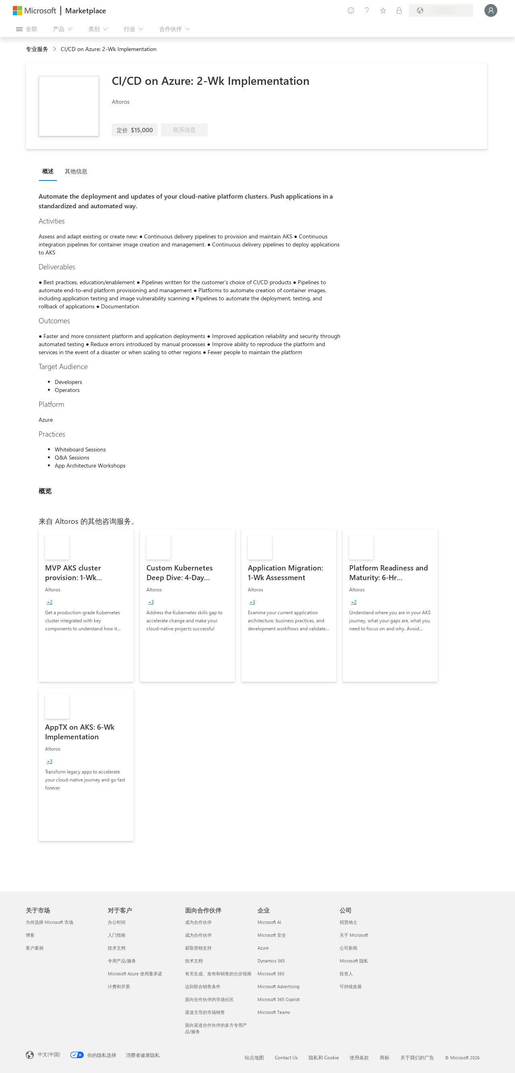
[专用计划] (399, 10)
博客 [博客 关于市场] (30, 935)
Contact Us (286, 1057)
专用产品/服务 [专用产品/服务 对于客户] (122, 961)
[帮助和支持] (366, 10)
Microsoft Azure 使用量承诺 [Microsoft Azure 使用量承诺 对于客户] (135, 973)
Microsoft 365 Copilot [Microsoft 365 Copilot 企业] (279, 999)
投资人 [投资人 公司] (346, 973)
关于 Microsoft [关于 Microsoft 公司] (354, 935)
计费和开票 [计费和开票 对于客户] (119, 986)
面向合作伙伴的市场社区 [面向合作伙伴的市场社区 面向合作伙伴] (209, 999)
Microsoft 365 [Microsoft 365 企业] (271, 973)
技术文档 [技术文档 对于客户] (117, 948)
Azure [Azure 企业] (263, 948)
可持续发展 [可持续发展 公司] (351, 986)
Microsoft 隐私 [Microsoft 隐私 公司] (354, 961)
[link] (86, 605)
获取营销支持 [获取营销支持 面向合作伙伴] (198, 948)
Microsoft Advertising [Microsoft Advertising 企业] (278, 986)
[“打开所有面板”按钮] (26, 29)
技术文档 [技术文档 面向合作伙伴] (194, 961)
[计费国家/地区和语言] (441, 10)
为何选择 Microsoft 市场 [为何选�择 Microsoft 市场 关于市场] (49, 922)
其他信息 (76, 171)
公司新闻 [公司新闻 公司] (348, 948)
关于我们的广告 (417, 1057)
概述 (48, 171)
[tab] (50, 171)
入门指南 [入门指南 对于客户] (117, 935)
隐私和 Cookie (324, 1057)
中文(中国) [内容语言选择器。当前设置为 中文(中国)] (49, 1054)
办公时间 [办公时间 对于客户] (117, 922)
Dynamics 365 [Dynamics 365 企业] (271, 961)
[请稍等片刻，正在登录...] (491, 10)
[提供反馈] (350, 10)
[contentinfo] (55, 49)
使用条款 (359, 1057)
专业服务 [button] (37, 49)
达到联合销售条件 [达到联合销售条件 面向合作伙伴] (202, 986)
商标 (384, 1057)
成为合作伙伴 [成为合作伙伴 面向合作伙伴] (198, 922)
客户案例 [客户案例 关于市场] (34, 948)
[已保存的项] (383, 10)
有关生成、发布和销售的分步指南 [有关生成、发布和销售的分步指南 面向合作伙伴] (218, 973)
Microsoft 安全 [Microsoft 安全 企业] (272, 935)
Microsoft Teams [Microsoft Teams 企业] (274, 1012)
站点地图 (254, 1057)
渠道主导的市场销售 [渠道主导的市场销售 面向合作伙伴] (205, 1012)
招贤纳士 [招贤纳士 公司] (348, 922)
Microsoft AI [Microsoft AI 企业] (269, 922)
